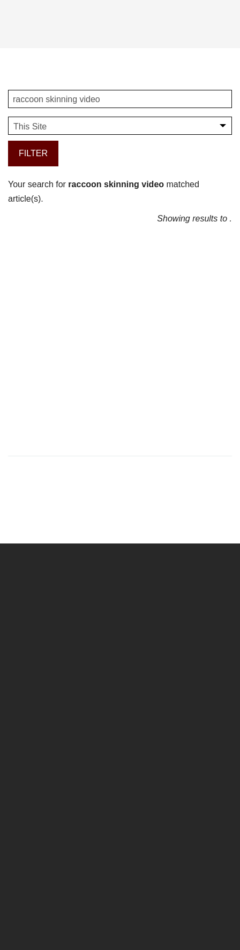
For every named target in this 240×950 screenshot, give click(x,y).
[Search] (221, 23)
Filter (33, 153)
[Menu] (17, 28)
